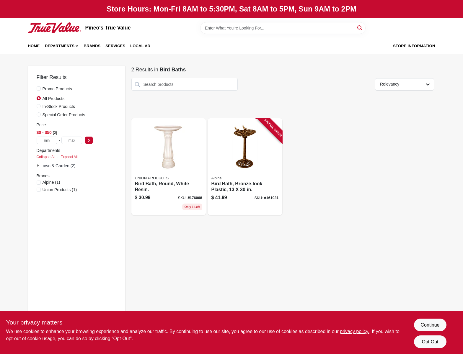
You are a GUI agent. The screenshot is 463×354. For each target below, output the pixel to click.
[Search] (360, 27)
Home (34, 46)
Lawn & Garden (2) (58, 165)
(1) (51, 182)
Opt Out (430, 341)
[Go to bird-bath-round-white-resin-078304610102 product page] (168, 166)
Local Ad (140, 46)
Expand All (69, 157)
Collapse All (46, 157)
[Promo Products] (39, 88)
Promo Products (57, 88)
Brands (92, 46)
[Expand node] (39, 165)
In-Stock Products (59, 106)
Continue (429, 324)
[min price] (47, 140)
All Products (54, 98)
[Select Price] (89, 140)
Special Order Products (64, 114)
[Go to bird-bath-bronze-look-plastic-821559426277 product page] (245, 166)
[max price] (71, 140)
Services (115, 46)
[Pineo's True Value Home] (54, 27)
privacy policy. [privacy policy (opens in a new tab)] (354, 331)
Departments (59, 46)
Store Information (414, 46)
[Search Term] (283, 28)
